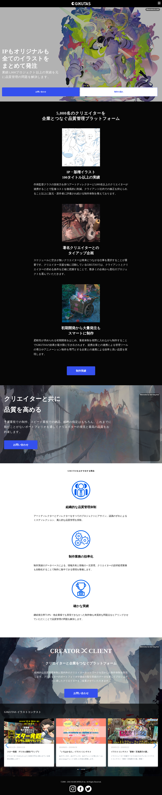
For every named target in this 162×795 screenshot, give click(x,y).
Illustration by (149, 647)
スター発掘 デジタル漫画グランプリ (23, 752)
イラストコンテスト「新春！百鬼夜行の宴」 (130, 752)
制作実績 (81, 370)
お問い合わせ (40, 92)
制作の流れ (118, 92)
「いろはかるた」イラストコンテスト (75, 752)
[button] (77, 769)
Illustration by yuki (152, 9)
